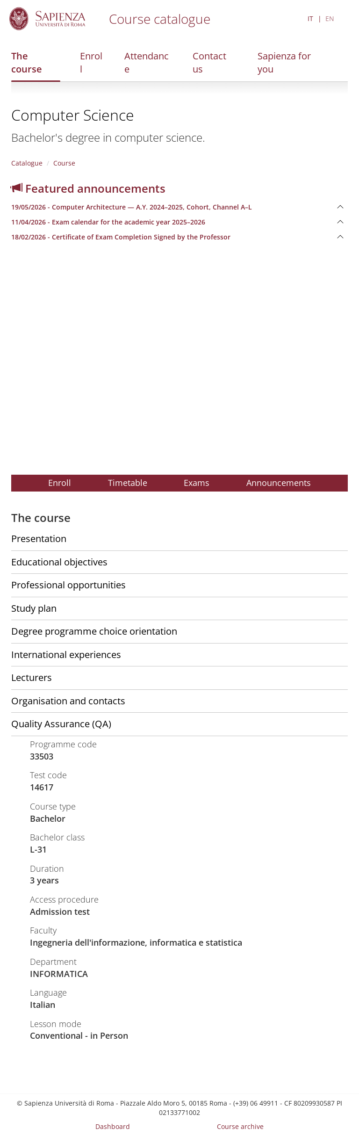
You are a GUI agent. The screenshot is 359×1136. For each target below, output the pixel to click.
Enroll (91, 62)
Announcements (278, 482)
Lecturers (31, 677)
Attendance (146, 62)
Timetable (127, 482)
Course (64, 163)
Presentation (38, 538)
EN (329, 18)
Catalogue (27, 163)
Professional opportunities (68, 585)
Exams (196, 482)
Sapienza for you (284, 62)
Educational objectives (59, 562)
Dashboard (112, 1126)
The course (26, 62)
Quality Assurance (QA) (61, 723)
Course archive (240, 1126)
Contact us (209, 62)
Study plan (34, 608)
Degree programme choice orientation (94, 631)
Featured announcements (88, 188)
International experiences (66, 654)
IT (310, 18)
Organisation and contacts (68, 701)
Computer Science (72, 115)
